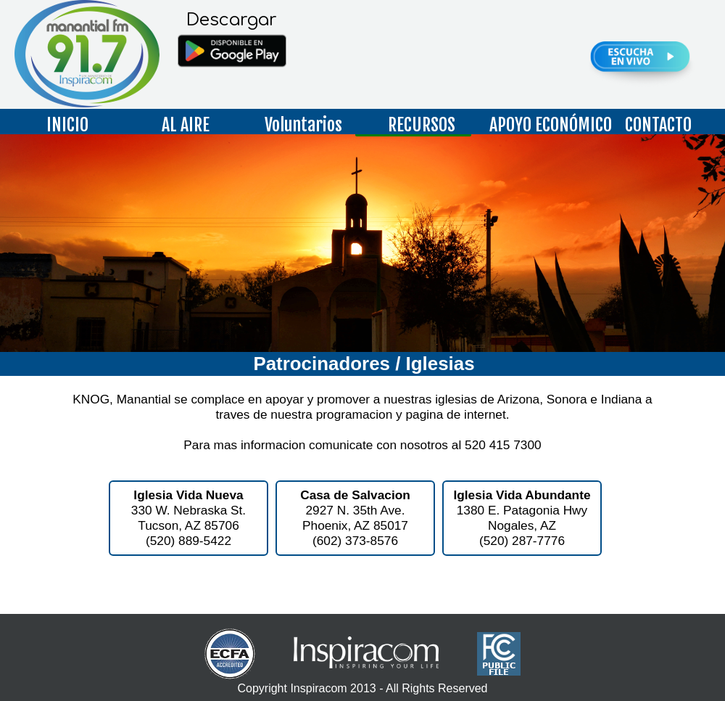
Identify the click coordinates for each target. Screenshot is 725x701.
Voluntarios (303, 125)
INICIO (67, 125)
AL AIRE (186, 125)
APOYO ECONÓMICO (543, 125)
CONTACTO (658, 125)
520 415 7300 (503, 445)
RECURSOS (421, 125)
